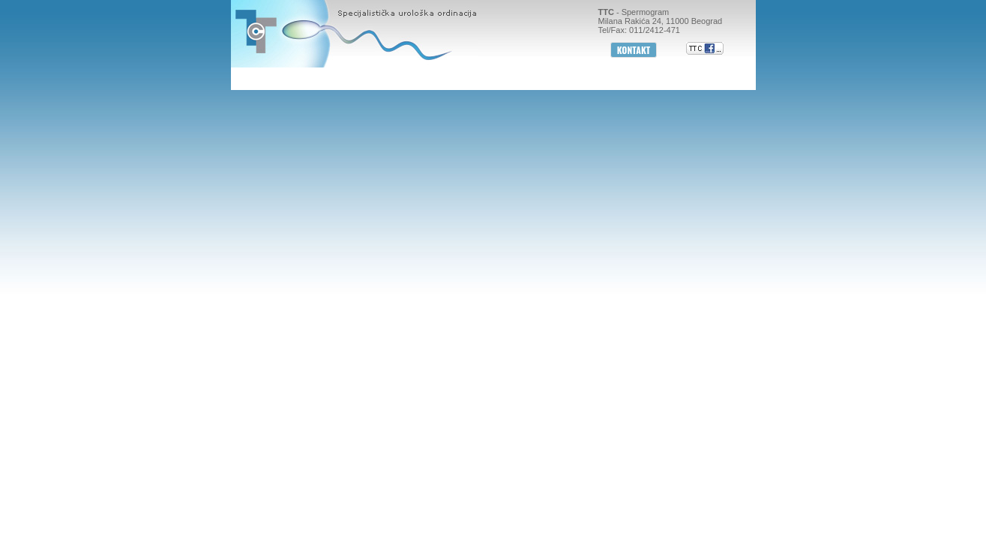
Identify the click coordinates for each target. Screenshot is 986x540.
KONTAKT (634, 50)
